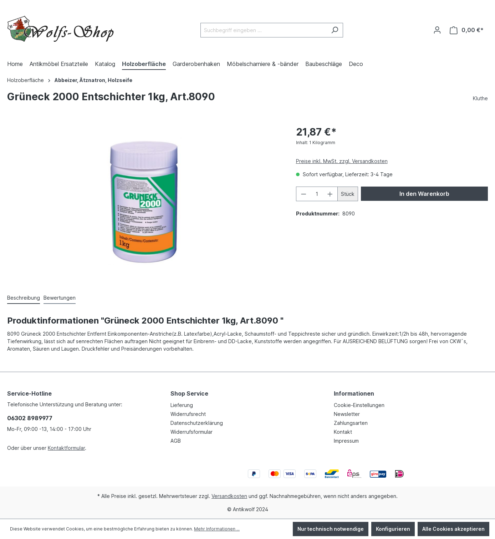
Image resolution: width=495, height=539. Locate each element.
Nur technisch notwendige (330, 529)
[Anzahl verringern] (303, 194)
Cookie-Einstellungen (359, 405)
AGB (175, 441)
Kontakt (343, 432)
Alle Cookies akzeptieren (453, 529)
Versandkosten (229, 496)
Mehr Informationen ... (217, 529)
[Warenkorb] (466, 30)
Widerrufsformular (191, 432)
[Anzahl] (316, 194)
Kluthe (480, 98)
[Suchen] (334, 30)
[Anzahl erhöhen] (330, 194)
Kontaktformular (66, 448)
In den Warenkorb (424, 193)
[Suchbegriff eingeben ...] (263, 30)
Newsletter (347, 414)
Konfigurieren (393, 529)
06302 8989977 (29, 418)
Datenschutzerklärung (196, 423)
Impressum (346, 441)
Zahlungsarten (351, 423)
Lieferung (181, 405)
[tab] (23, 298)
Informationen (354, 393)
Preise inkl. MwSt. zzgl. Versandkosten (342, 161)
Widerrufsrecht (188, 414)
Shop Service (189, 393)
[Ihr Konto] (437, 30)
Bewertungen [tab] (60, 298)
